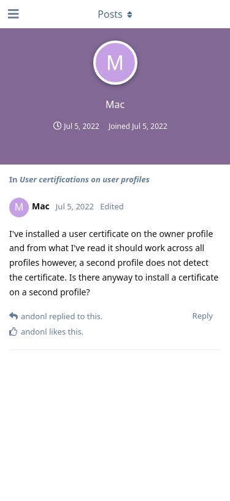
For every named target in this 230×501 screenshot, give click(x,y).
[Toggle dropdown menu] (115, 14)
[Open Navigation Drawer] (12, 14)
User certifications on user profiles (85, 179)
